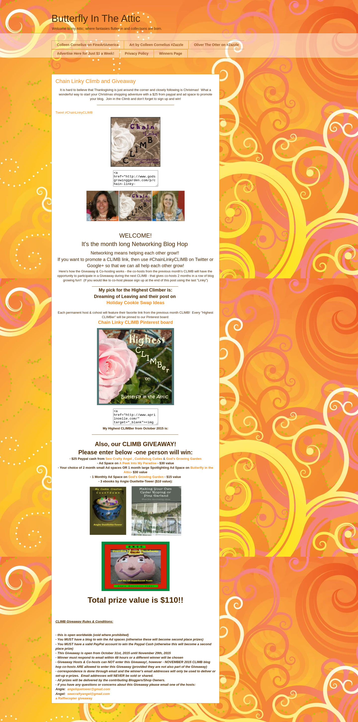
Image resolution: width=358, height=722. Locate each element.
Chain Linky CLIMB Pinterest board (135, 325)
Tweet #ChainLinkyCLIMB (74, 112)
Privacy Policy (136, 53)
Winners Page (170, 53)
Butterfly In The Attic (95, 18)
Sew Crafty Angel (118, 465)
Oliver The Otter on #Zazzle (216, 45)
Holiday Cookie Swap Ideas (135, 305)
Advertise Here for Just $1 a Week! (85, 53)
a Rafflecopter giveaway (73, 704)
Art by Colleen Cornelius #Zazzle (156, 45)
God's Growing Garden (184, 465)
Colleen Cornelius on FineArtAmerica (88, 45)
